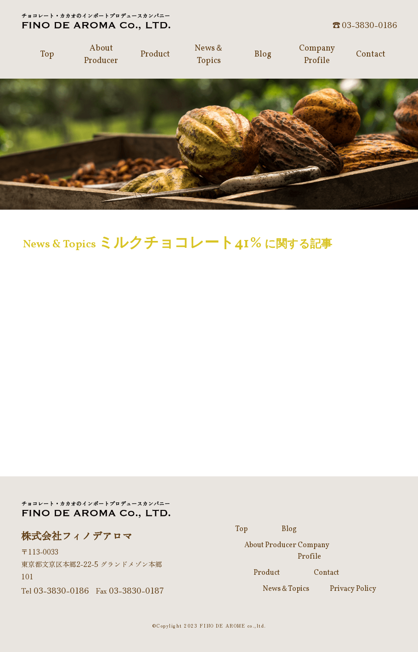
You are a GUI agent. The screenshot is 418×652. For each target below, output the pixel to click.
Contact (326, 573)
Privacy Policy (353, 589)
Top (241, 529)
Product (267, 573)
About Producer (270, 545)
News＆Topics (286, 589)
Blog (289, 529)
